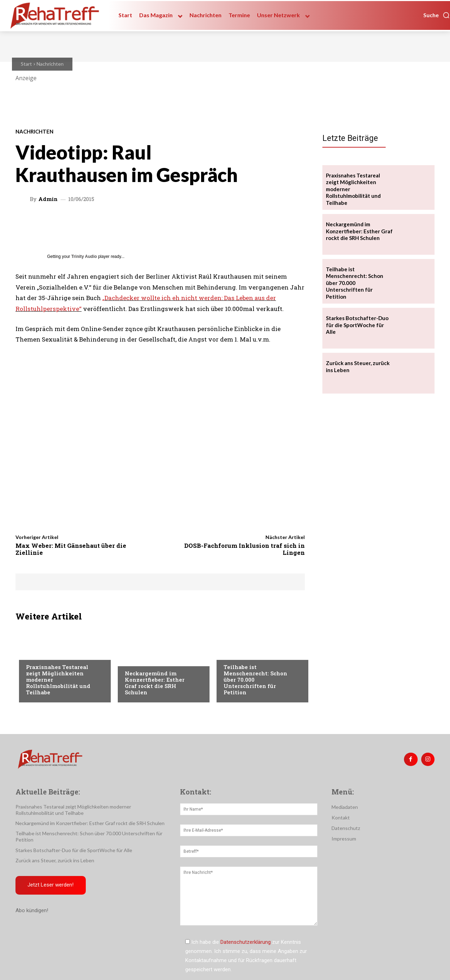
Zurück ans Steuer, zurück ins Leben (54, 860)
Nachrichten (50, 64)
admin (48, 199)
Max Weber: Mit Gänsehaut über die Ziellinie (70, 549)
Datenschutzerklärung (245, 942)
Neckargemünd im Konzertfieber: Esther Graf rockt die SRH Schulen (155, 683)
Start (26, 64)
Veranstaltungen (47, 653)
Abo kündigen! (31, 911)
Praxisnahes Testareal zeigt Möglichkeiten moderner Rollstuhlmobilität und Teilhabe (73, 810)
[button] (436, 15)
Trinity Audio (84, 256)
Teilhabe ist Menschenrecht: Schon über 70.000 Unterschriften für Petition (354, 283)
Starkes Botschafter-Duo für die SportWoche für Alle (357, 325)
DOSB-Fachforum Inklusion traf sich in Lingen (244, 549)
